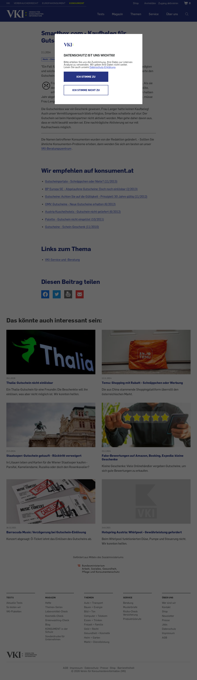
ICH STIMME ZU (85, 76)
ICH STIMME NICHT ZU (86, 90)
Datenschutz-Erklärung (102, 67)
